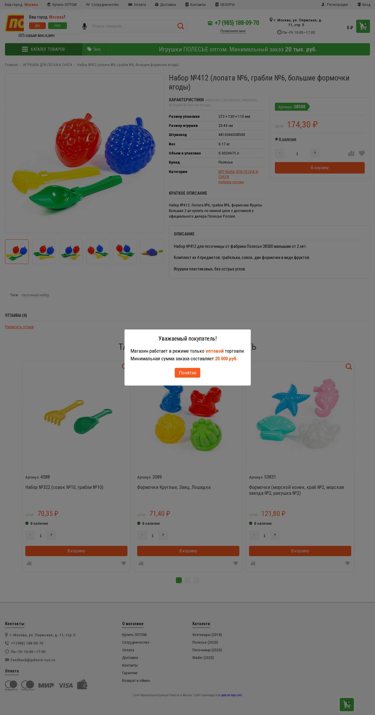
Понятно (187, 373)
